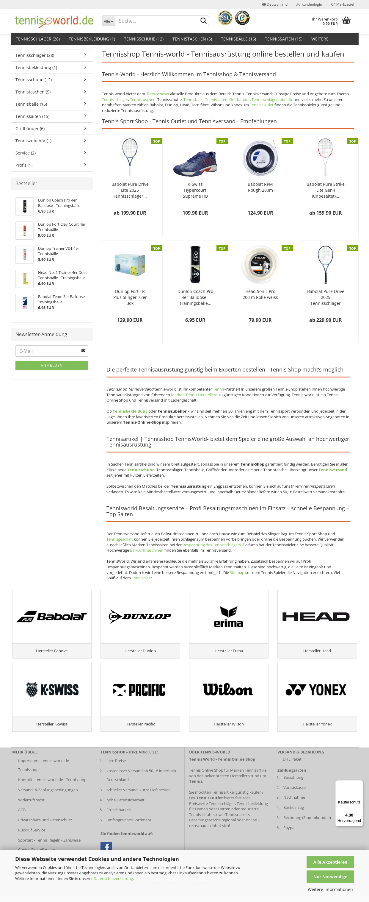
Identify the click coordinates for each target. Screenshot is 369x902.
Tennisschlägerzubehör (272, 99)
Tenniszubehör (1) (33, 140)
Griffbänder (239, 99)
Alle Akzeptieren (330, 862)
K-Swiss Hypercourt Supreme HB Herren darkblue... (195, 190)
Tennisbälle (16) (238, 39)
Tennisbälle (193, 99)
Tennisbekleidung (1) (92, 39)
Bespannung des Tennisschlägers (212, 544)
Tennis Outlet (262, 104)
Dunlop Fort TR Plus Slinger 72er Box (130, 297)
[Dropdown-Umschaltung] (108, 20)
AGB (22, 821)
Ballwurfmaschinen (147, 550)
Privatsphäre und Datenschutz (45, 831)
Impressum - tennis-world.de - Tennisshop (44, 776)
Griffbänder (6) (30, 128)
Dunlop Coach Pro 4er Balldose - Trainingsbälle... (195, 297)
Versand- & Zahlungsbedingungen (48, 801)
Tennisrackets (237, 825)
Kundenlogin (309, 4)
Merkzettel (342, 4)
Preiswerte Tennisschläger (212, 814)
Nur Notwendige (330, 876)
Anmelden (52, 365)
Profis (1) (23, 165)
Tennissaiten (216, 99)
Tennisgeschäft (119, 539)
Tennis (218, 389)
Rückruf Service (31, 841)
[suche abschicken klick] (203, 21)
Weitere (320, 39)
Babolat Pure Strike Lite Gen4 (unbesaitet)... (326, 190)
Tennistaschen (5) (192, 39)
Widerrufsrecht (31, 811)
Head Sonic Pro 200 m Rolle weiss (260, 294)
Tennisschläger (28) (38, 39)
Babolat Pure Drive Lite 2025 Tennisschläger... (130, 190)
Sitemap (237, 572)
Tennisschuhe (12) (144, 39)
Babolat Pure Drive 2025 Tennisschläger (325, 297)
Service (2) (25, 153)
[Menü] (359, 783)
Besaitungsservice (205, 831)
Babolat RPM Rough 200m (260, 187)
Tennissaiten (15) (283, 39)
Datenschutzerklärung (113, 878)
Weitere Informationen (330, 889)
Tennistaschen (143, 99)
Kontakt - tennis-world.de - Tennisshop (52, 791)
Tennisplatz (142, 577)
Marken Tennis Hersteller (193, 394)
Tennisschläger (115, 99)
